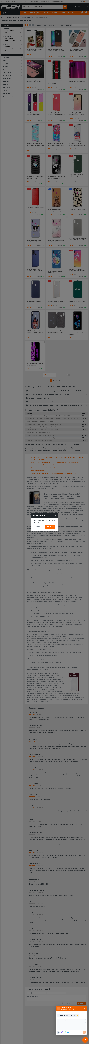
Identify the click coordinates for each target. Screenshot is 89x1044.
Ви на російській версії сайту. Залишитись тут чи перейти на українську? (44, 521)
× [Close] (55, 515)
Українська (50, 527)
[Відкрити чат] (85, 1039)
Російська (38, 527)
